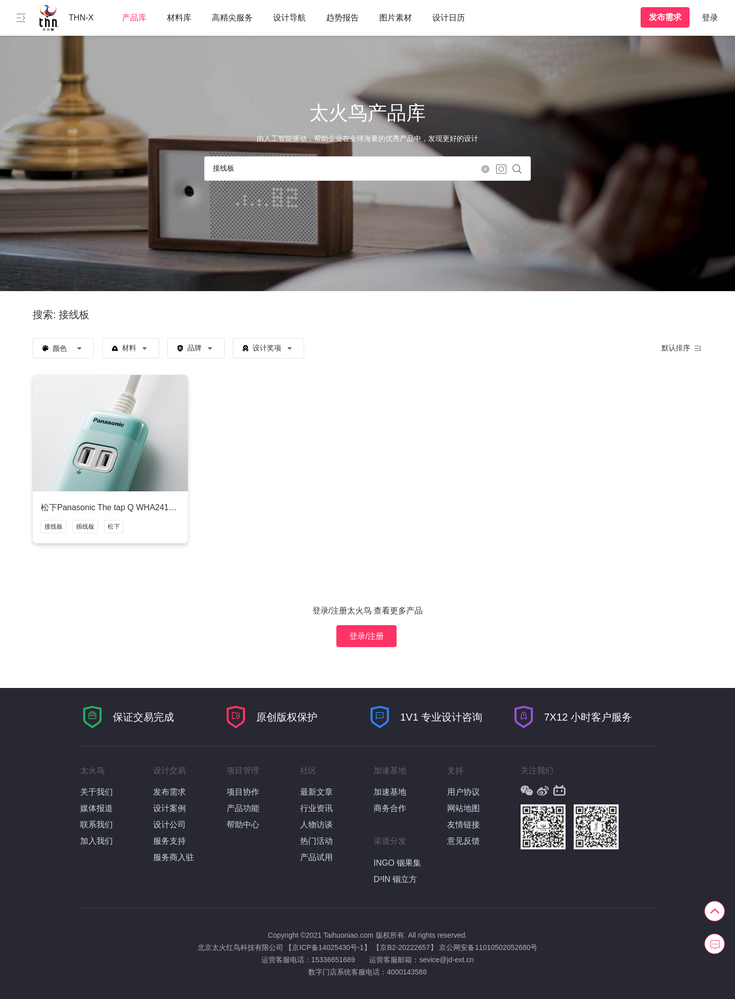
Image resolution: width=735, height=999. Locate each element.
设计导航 (289, 17)
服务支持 (169, 841)
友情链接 (463, 824)
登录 (710, 17)
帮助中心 (243, 824)
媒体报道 (96, 808)
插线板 (85, 526)
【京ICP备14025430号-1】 (328, 947)
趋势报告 (342, 17)
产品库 (134, 17)
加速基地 (390, 792)
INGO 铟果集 (397, 863)
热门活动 (316, 841)
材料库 (179, 17)
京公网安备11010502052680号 (488, 947)
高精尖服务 (232, 17)
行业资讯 (316, 808)
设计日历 (448, 17)
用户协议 (463, 792)
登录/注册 (366, 636)
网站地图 (463, 808)
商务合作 (390, 808)
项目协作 (243, 792)
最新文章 (316, 792)
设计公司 (169, 824)
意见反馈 (463, 841)
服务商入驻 (173, 857)
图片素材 (395, 17)
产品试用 (316, 857)
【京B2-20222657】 (405, 947)
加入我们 (96, 841)
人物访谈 (316, 824)
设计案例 (169, 808)
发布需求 (665, 17)
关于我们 (96, 792)
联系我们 (96, 824)
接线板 (53, 526)
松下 (114, 526)
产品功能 (243, 808)
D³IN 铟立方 (395, 879)
